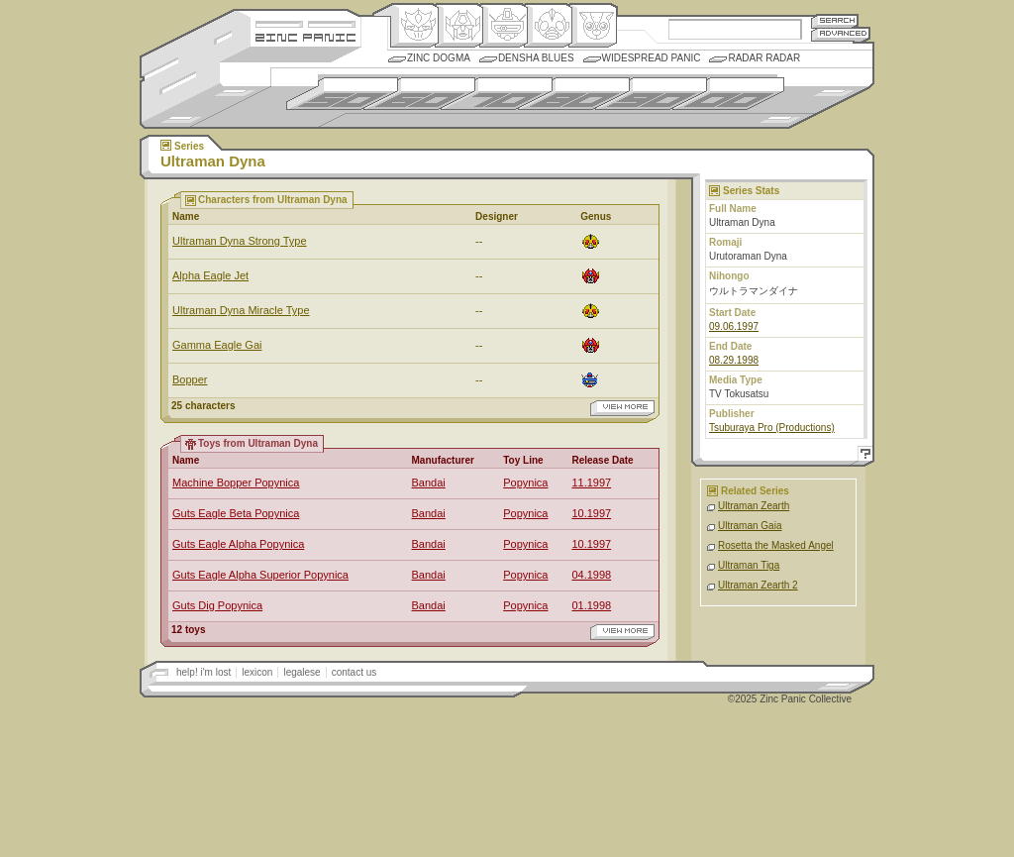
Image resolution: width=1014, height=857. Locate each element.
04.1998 (591, 575)
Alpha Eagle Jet (210, 275)
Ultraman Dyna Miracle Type (241, 310)
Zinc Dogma (438, 58)
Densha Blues (536, 58)
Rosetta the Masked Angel (776, 545)
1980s (574, 93)
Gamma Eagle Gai (216, 345)
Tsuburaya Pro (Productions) (772, 427)
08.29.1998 (734, 360)
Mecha (503, 26)
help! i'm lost (203, 672)
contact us (354, 672)
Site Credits (305, 22)
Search (835, 20)
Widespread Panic (651, 58)
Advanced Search (840, 34)
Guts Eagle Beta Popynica (235, 513)
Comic (592, 26)
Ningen (548, 26)
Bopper (189, 379)
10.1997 (591, 513)
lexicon (257, 672)
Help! (862, 456)
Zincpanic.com (305, 36)
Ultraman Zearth (753, 505)
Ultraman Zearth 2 (758, 585)
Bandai (429, 482)
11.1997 (591, 482)
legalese (301, 672)
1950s (342, 93)
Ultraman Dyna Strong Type (239, 241)
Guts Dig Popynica (217, 605)
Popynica (525, 482)
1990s (651, 93)
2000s (728, 93)
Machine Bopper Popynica (235, 482)
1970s (497, 93)
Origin (414, 26)
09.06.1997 (734, 326)
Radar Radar (764, 58)
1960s (419, 93)
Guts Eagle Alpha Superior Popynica (260, 575)
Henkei (459, 26)
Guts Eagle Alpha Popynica (238, 544)
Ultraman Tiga (748, 565)
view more (622, 408)
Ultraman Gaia (749, 525)
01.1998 (591, 605)
